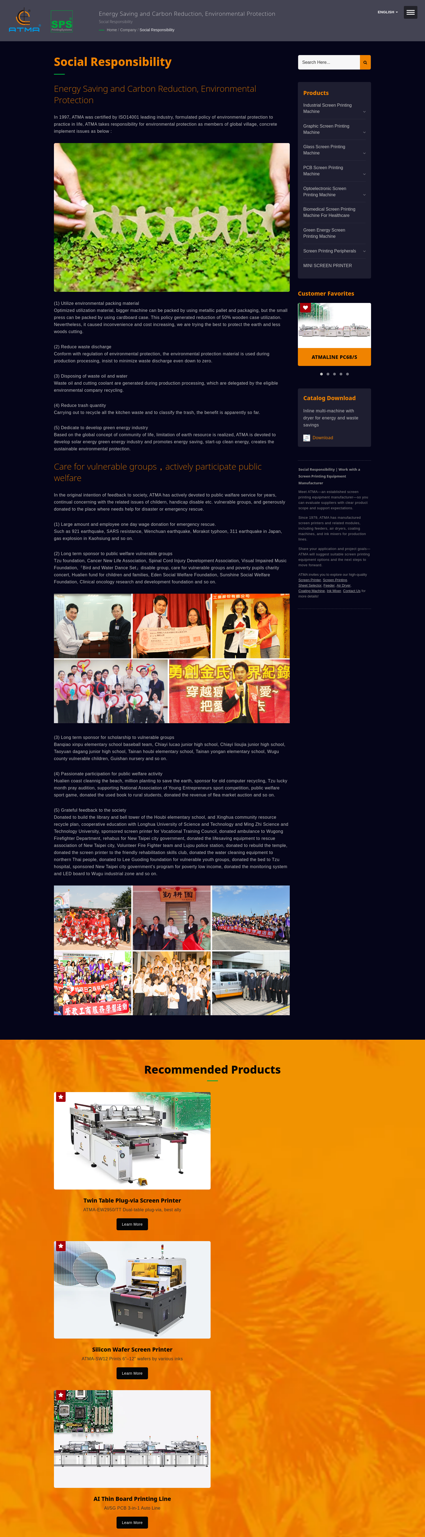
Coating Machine (311, 591)
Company (128, 30)
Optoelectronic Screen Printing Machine (324, 191)
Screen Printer (309, 580)
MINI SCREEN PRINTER (327, 265)
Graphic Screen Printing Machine (326, 129)
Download (318, 437)
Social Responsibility (157, 30)
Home (112, 30)
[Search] (329, 62)
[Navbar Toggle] (410, 12)
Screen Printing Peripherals (329, 250)
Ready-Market (106, 1524)
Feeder (329, 585)
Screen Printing (335, 580)
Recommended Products (213, 1068)
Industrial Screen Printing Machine (327, 108)
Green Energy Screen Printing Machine (324, 232)
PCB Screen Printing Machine (323, 170)
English (388, 12)
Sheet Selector (309, 585)
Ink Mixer (334, 591)
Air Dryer (343, 585)
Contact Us (351, 591)
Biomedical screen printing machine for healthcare (329, 212)
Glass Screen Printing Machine (324, 149)
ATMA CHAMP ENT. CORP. (111, 1517)
